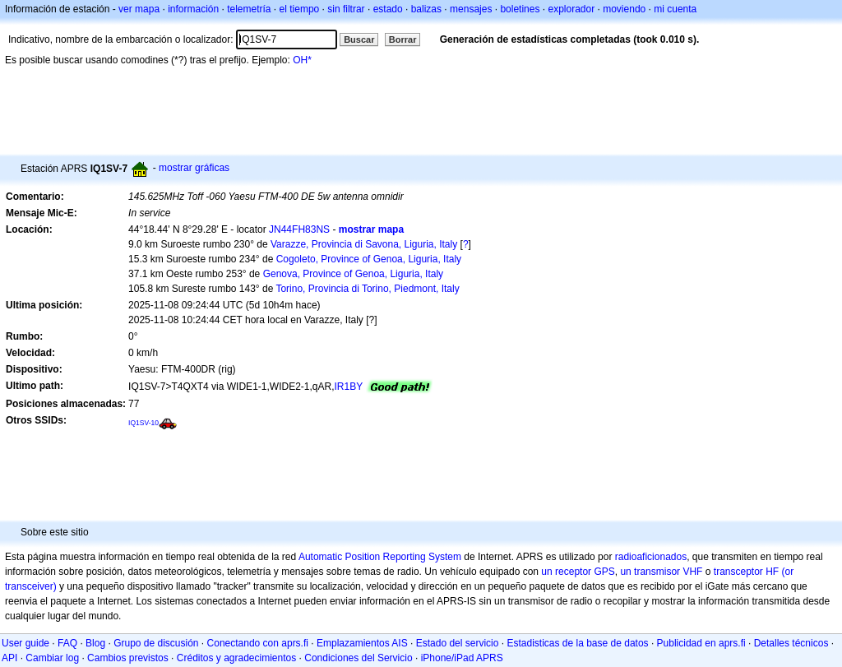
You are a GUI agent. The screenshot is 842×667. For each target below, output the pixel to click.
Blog (95, 643)
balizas (426, 9)
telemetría (249, 9)
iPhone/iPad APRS (462, 658)
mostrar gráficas (194, 168)
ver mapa (139, 9)
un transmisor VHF (661, 571)
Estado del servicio (457, 643)
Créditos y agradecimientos (236, 658)
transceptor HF (746, 571)
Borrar (403, 39)
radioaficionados (651, 557)
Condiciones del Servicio (358, 658)
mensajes (471, 9)
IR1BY (349, 386)
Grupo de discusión (155, 643)
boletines (519, 9)
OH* (302, 60)
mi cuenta (675, 9)
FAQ (67, 643)
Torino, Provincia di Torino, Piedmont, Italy (367, 288)
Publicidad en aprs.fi (701, 643)
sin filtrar (345, 9)
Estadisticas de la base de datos (577, 643)
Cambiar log (52, 658)
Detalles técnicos (791, 643)
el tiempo (300, 9)
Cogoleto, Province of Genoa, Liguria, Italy (368, 259)
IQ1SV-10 (143, 423)
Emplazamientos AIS (362, 643)
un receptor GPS (577, 571)
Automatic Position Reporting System (379, 557)
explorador (571, 9)
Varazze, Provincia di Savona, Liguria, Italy (364, 244)
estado (388, 9)
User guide (25, 643)
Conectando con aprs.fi (257, 643)
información (193, 9)
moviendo (624, 9)
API (9, 658)
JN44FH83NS (299, 229)
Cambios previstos (128, 658)
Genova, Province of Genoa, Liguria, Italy (353, 274)
